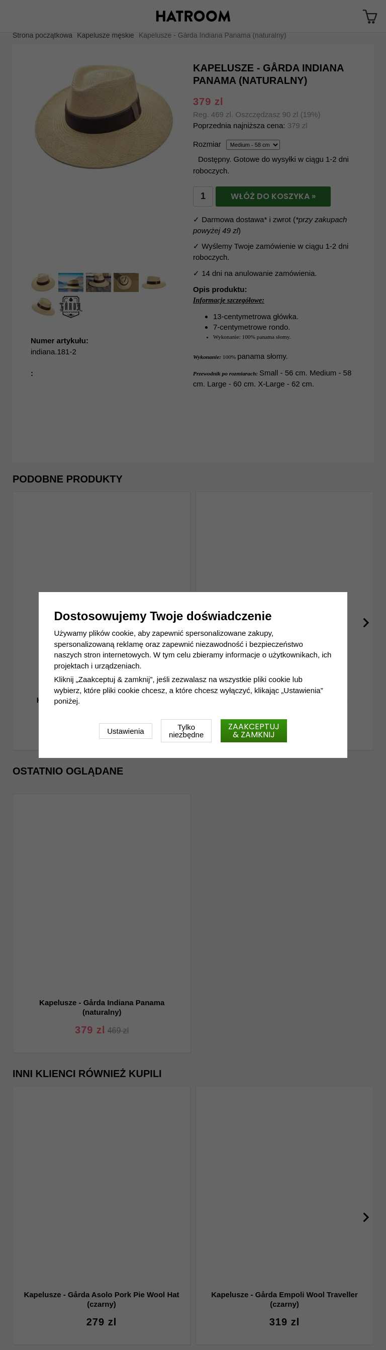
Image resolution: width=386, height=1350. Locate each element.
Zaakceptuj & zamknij (253, 730)
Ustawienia (125, 731)
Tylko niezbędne (186, 731)
